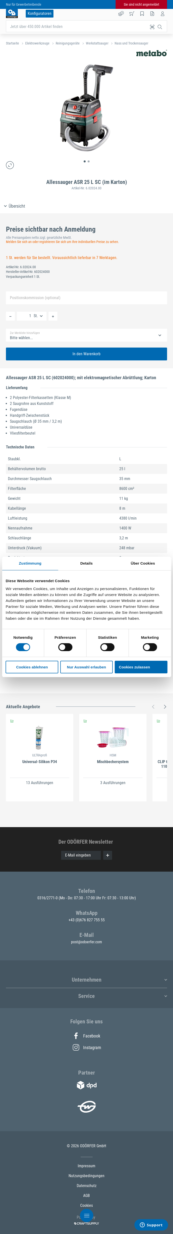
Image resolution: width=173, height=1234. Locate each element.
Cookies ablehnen (32, 667)
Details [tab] (86, 563)
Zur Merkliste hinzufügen (25, 333)
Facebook (86, 1036)
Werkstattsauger (97, 43)
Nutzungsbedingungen (86, 1175)
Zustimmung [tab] (30, 563)
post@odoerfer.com (86, 942)
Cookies (86, 1205)
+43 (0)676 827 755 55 (87, 920)
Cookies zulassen (134, 667)
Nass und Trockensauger (131, 43)
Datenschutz (87, 1185)
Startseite (12, 43)
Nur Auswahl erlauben (86, 667)
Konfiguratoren (39, 13)
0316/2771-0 (48, 898)
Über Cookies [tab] (143, 563)
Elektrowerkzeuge (37, 43)
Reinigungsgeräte (68, 43)
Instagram (86, 1047)
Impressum (86, 1166)
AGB (86, 1195)
